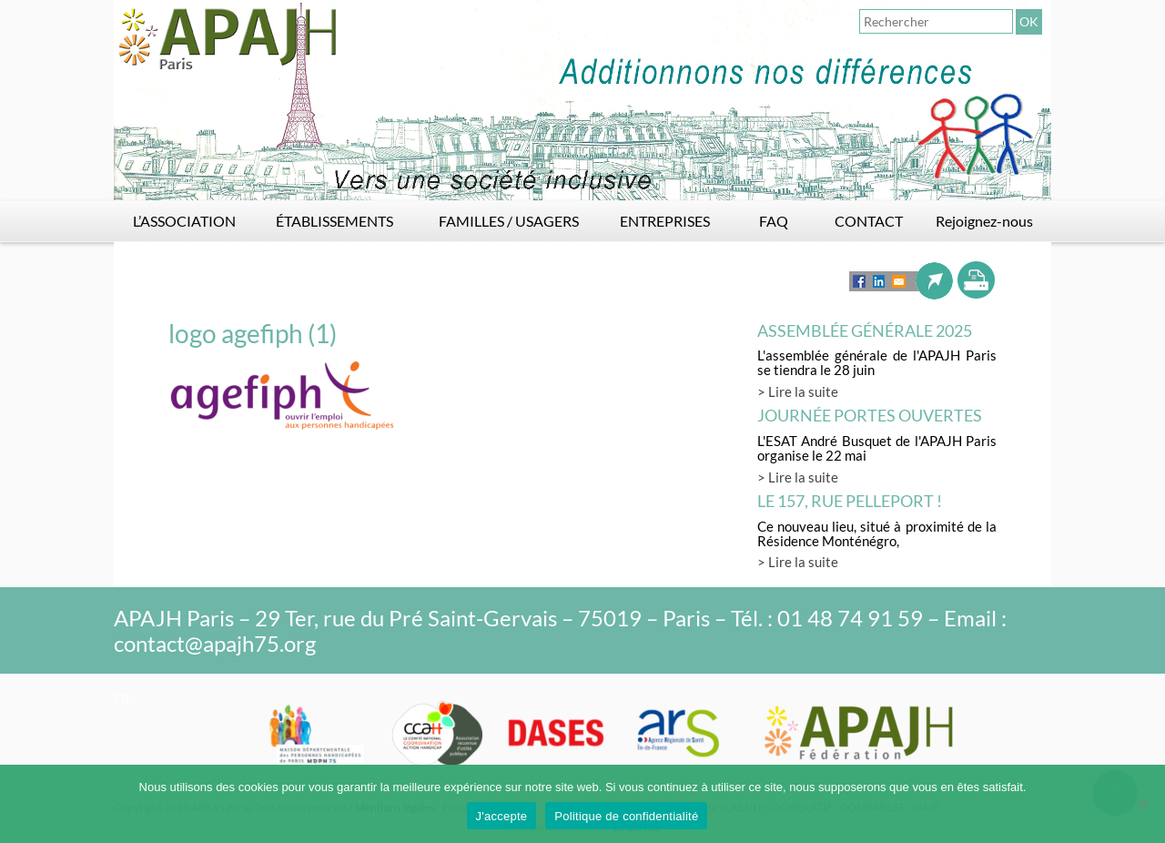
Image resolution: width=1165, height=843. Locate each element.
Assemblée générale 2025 (864, 330)
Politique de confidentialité (626, 816)
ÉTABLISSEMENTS (334, 220)
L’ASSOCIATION (184, 220)
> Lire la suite (797, 391)
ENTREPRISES (665, 220)
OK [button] (1028, 21)
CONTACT (869, 220)
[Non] (1142, 804)
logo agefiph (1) (252, 333)
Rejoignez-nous (984, 220)
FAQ (773, 220)
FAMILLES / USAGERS (509, 220)
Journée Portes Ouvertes (869, 415)
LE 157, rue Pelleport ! (849, 501)
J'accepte (502, 816)
